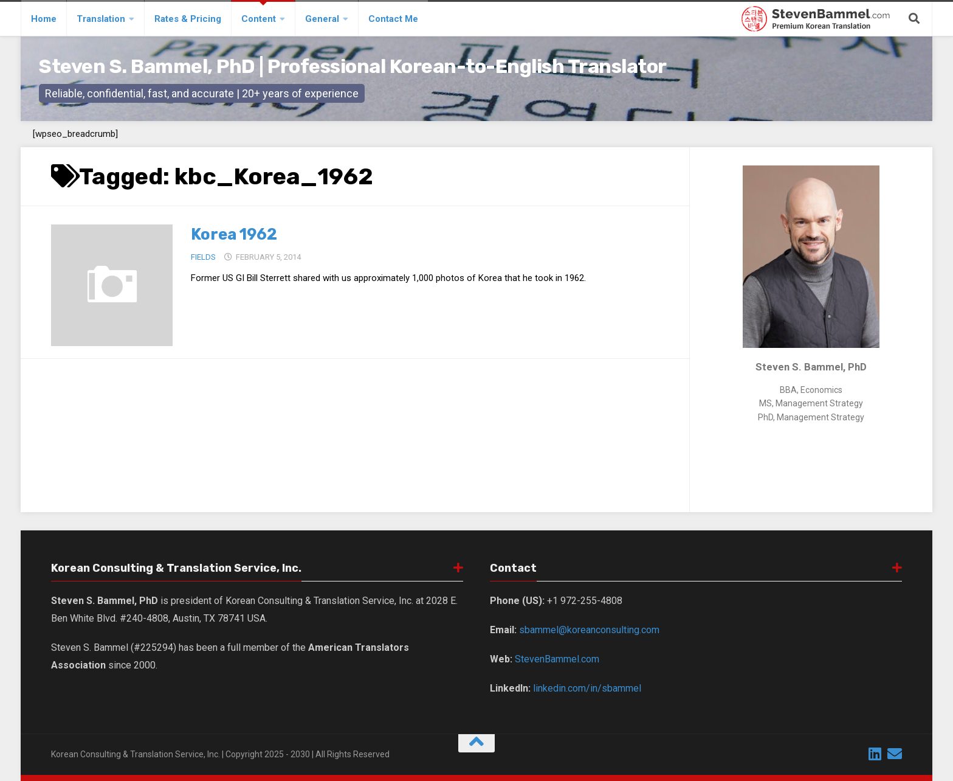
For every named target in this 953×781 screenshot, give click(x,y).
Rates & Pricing (187, 18)
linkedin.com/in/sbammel (587, 688)
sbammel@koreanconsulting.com (589, 630)
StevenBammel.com (557, 659)
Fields (203, 257)
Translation (101, 18)
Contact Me (393, 18)
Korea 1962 (235, 234)
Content (258, 18)
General (322, 18)
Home (44, 18)
